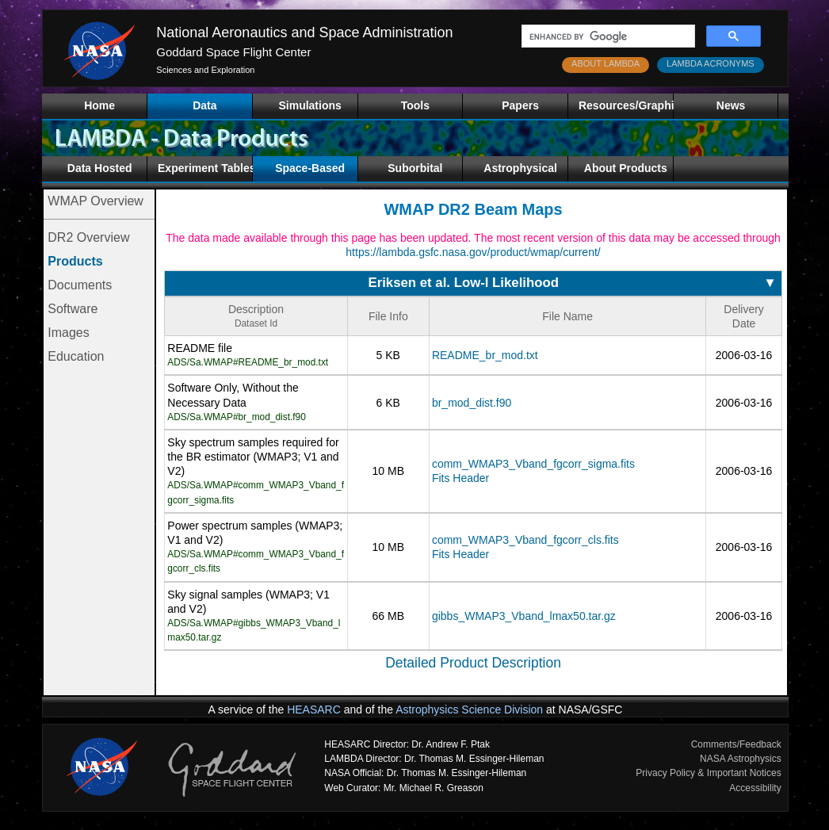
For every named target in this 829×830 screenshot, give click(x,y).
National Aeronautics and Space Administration (304, 32)
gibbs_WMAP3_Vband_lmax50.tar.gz (524, 616)
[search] (606, 36)
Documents (80, 285)
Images (68, 332)
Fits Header (460, 478)
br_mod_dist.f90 (471, 402)
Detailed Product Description (473, 663)
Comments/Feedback (736, 744)
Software (72, 309)
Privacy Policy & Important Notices (708, 772)
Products (75, 261)
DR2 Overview (88, 237)
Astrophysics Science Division (469, 709)
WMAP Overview (95, 201)
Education (76, 356)
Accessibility (755, 788)
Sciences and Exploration (205, 70)
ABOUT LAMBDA (605, 63)
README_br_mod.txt (485, 355)
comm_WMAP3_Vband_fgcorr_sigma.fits (533, 463)
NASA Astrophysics (740, 758)
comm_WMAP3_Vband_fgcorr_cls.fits (525, 540)
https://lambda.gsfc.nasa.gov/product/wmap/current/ (473, 252)
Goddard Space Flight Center (233, 52)
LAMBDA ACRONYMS (711, 63)
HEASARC (314, 709)
